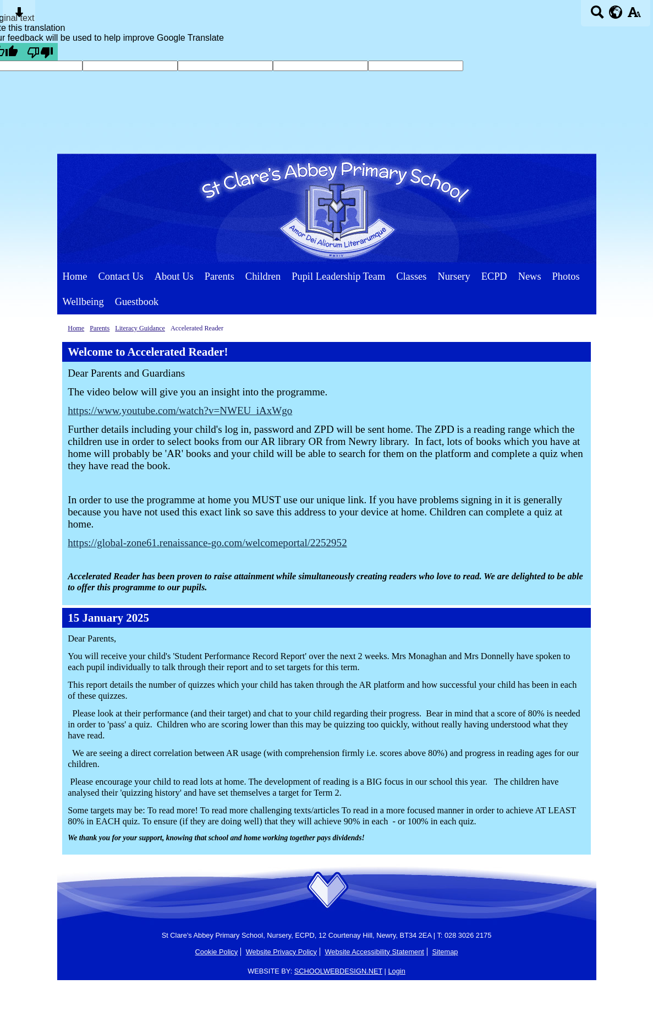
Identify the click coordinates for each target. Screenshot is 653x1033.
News (529, 276)
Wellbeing (83, 301)
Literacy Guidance (140, 328)
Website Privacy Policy (281, 952)
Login (396, 971)
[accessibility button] (634, 15)
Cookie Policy (216, 952)
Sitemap (445, 952)
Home (75, 276)
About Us (174, 276)
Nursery (453, 276)
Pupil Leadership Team (338, 276)
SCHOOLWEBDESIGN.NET (338, 971)
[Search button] (597, 15)
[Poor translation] (40, 52)
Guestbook (137, 301)
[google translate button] (616, 12)
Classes (411, 276)
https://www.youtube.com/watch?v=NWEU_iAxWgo (180, 410)
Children (263, 276)
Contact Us (120, 276)
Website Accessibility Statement (374, 952)
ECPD (494, 276)
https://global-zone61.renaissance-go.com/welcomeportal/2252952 (207, 542)
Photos (566, 276)
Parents (219, 276)
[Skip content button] (19, 15)
